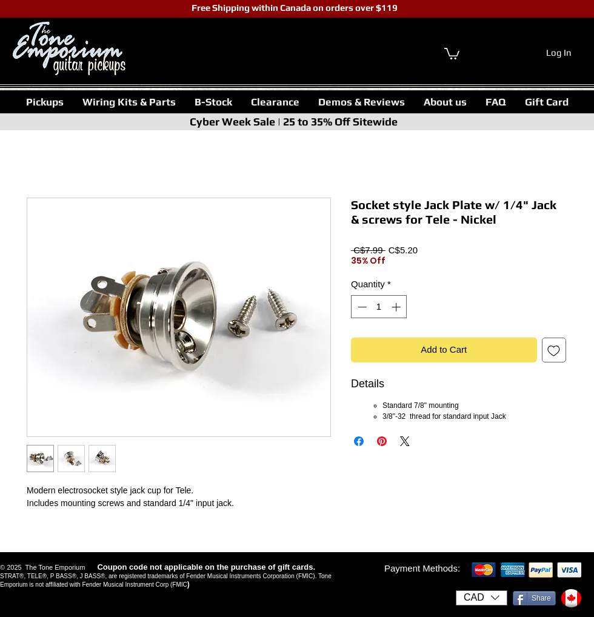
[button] (44, 101)
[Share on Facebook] (359, 441)
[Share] (534, 598)
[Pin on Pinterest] (382, 441)
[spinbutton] (379, 307)
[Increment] (397, 307)
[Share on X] (405, 441)
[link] (451, 53)
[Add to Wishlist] (554, 350)
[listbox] (481, 597)
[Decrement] (361, 307)
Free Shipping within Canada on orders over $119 (294, 7)
